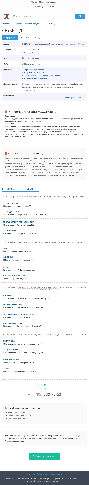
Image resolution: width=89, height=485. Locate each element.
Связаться (31, 474)
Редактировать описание (75, 98)
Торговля (18, 24)
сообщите (48, 438)
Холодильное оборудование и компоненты (42, 75)
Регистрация (39, 7)
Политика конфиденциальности (49, 474)
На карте (25, 37)
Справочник (6, 24)
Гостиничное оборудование (35, 78)
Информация (10, 37)
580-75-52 (44, 394)
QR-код (36, 37)
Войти (51, 7)
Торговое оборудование (34, 24)
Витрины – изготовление (34, 73)
